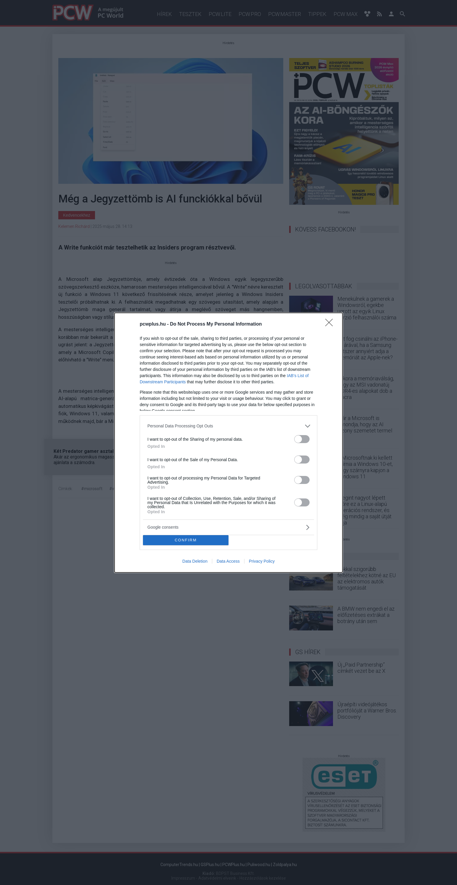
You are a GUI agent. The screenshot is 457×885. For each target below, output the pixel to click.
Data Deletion (194, 561)
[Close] (331, 324)
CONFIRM (186, 540)
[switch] (302, 439)
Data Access (228, 561)
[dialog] (228, 442)
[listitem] (228, 426)
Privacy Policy (262, 561)
